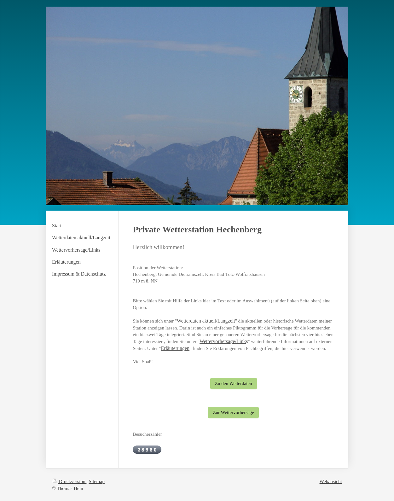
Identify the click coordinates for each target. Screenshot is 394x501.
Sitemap (96, 481)
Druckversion (69, 481)
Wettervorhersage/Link (223, 341)
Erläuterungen (175, 348)
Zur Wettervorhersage (233, 412)
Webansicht (331, 481)
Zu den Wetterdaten (233, 383)
